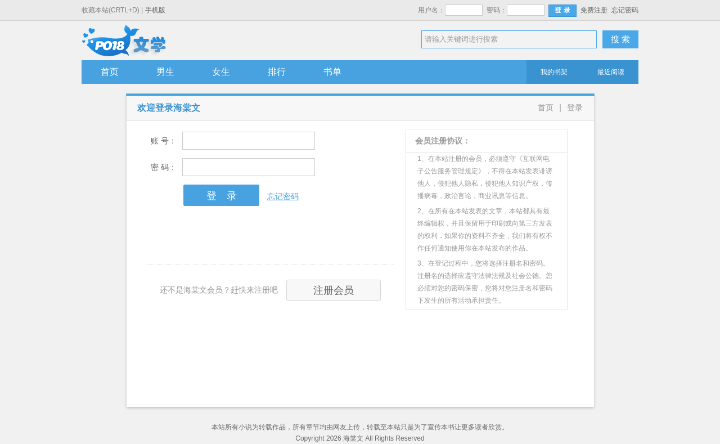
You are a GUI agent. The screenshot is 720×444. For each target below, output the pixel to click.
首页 (110, 72)
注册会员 (333, 290)
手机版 (155, 10)
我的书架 (554, 72)
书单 (332, 72)
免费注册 (594, 10)
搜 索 (620, 39)
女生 (221, 72)
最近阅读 (610, 72)
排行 (277, 72)
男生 (165, 72)
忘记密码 (624, 10)
